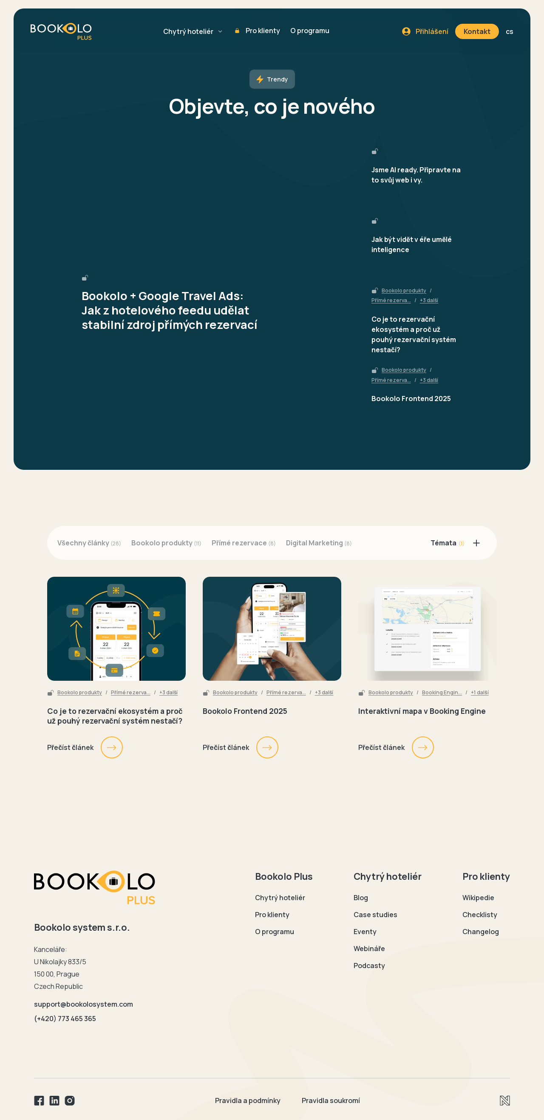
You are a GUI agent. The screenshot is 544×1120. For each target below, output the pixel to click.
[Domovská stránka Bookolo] (95, 887)
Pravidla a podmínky (247, 1100)
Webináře (369, 948)
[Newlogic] (505, 1100)
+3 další (429, 300)
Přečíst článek (85, 747)
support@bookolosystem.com (83, 1004)
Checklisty (479, 914)
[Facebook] (39, 1100)
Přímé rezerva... (391, 300)
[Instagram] (70, 1100)
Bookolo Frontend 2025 (411, 398)
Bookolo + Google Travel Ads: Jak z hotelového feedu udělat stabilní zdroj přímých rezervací (170, 310)
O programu (309, 30)
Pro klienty (263, 30)
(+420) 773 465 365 (65, 1018)
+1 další (480, 692)
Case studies (375, 914)
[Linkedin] (54, 1100)
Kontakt (477, 31)
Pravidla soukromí (331, 1100)
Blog (361, 897)
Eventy (365, 931)
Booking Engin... (442, 692)
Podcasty (369, 965)
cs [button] (509, 31)
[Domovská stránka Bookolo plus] (61, 31)
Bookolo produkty (404, 290)
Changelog (480, 931)
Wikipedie (478, 897)
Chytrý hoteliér (188, 31)
